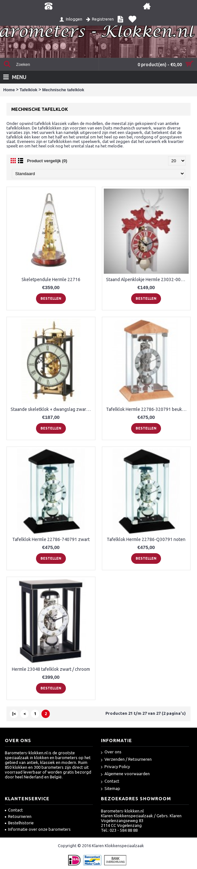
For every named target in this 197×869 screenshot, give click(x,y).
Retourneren (18, 816)
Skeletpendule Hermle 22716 (51, 279)
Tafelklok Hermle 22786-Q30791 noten (146, 539)
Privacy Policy (115, 767)
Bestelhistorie (19, 822)
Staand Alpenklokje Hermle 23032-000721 (147, 279)
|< (14, 713)
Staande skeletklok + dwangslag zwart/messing (52, 409)
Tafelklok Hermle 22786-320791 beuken (146, 409)
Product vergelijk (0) (47, 160)
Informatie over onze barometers (38, 829)
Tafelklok (28, 89)
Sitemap (110, 789)
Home (9, 89)
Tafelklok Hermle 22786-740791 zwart (51, 539)
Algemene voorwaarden (125, 774)
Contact (110, 781)
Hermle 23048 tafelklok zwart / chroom (51, 669)
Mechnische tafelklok (63, 89)
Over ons (111, 752)
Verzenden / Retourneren (126, 759)
